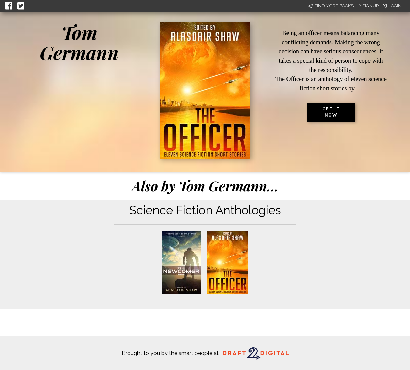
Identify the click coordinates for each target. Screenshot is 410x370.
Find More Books (331, 6)
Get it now (331, 112)
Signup (368, 6)
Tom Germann (79, 42)
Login (391, 6)
